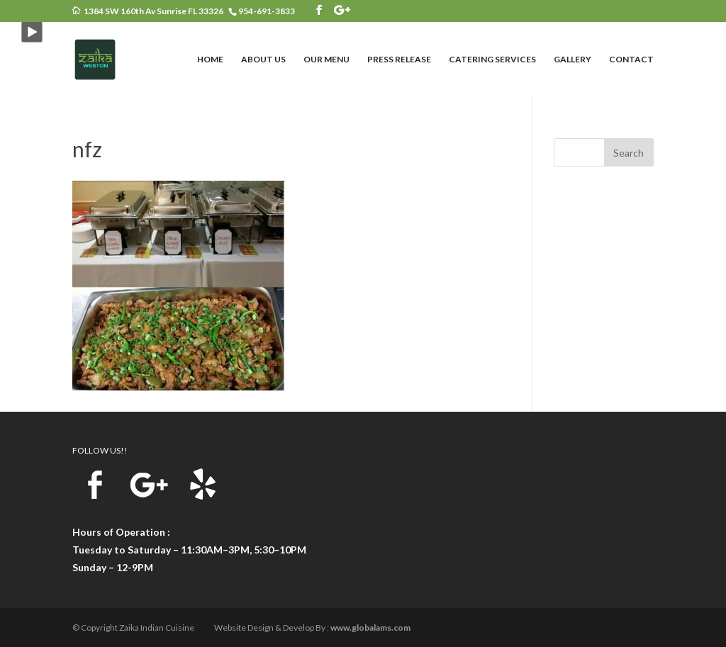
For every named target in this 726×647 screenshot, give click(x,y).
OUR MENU (326, 59)
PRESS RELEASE (399, 59)
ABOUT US (263, 59)
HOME (210, 59)
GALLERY (572, 59)
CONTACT (631, 59)
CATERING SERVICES (492, 59)
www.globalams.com (370, 627)
